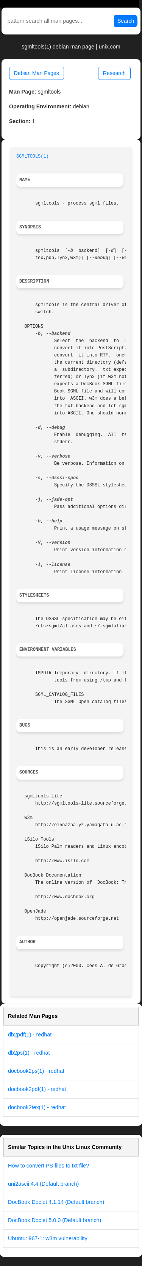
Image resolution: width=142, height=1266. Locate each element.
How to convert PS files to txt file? (48, 1166)
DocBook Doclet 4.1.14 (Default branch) (56, 1202)
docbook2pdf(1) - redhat (37, 1089)
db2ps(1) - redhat (29, 1053)
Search (125, 21)
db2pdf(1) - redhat (29, 1035)
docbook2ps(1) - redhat (36, 1071)
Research (114, 73)
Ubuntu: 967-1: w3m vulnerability (47, 1238)
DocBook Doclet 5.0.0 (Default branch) (54, 1220)
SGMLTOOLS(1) (32, 156)
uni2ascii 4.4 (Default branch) (43, 1184)
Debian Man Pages (36, 73)
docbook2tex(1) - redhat (37, 1107)
